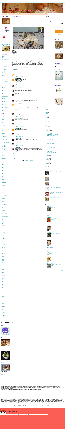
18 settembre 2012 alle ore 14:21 (19, 97)
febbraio (48, 163)
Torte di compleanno (5, 81)
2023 (47, 113)
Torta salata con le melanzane (51, 152)
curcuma (3, 312)
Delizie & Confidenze (50, 247)
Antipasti (3, 87)
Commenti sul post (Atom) (29, 160)
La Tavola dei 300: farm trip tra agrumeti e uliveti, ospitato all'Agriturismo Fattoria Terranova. (55, 234)
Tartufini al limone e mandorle (51, 135)
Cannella (3, 185)
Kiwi (2, 223)
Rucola (3, 278)
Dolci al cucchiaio (4, 66)
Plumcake (3, 75)
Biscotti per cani (4, 57)
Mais (2, 231)
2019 (47, 118)
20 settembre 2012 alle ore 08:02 (19, 151)
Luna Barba (16, 89)
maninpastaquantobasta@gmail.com (46, 402)
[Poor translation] (4, 413)
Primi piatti (3, 98)
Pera (2, 254)
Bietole (3, 183)
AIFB (47, 251)
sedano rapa (4, 315)
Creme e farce (4, 60)
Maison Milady (49, 232)
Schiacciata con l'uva (50, 138)
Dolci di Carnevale (4, 68)
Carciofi (3, 186)
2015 (47, 124)
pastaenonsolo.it (17, 118)
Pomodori (3, 266)
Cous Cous (3, 197)
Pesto (3, 257)
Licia (17, 67)
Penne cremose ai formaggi (51, 147)
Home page (4, 13)
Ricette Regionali (4, 146)
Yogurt (3, 297)
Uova (3, 291)
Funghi (3, 219)
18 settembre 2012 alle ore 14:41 (19, 101)
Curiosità (3, 125)
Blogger (49, 405)
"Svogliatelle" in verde (50, 143)
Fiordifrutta (3, 128)
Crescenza (3, 198)
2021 (47, 116)
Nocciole (3, 247)
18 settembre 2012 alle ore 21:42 (19, 136)
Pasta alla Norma (49, 148)
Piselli (3, 260)
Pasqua (3, 94)
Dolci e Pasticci (49, 217)
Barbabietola (4, 182)
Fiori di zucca (4, 214)
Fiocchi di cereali (4, 213)
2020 (47, 117)
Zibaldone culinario (50, 256)
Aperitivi (3, 90)
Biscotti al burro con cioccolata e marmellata (53, 140)
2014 (47, 125)
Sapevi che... (15, 13)
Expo (2, 126)
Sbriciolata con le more (50, 139)
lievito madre (4, 157)
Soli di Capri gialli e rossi (50, 142)
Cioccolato (3, 191)
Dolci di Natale (4, 69)
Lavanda (3, 226)
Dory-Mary (16, 84)
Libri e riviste (4, 136)
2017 (47, 121)
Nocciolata (3, 145)
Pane (3, 93)
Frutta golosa (4, 72)
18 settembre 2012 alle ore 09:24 (19, 76)
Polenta (3, 263)
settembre (48, 133)
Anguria (3, 170)
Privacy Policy (45, 13)
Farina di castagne (5, 204)
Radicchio (3, 275)
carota (3, 308)
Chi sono (10, 13)
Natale (3, 91)
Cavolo (3, 188)
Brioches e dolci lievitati (5, 59)
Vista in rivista (4, 152)
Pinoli (3, 259)
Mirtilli (3, 241)
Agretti (3, 164)
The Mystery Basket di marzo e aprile (55, 171)
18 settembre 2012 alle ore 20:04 (19, 126)
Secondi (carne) (4, 104)
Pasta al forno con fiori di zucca (54, 197)
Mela (2, 235)
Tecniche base (4, 151)
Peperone (3, 253)
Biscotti (16, 69)
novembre (48, 130)
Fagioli (3, 201)
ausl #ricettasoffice (5, 154)
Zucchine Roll (53, 207)
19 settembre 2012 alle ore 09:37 (19, 140)
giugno (48, 158)
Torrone (3, 290)
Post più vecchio (40, 158)
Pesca (3, 256)
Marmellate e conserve (5, 142)
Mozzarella (3, 244)
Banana (3, 180)
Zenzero (3, 299)
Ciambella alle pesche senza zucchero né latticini (53, 214)
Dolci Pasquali (4, 65)
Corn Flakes (4, 195)
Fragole (3, 217)
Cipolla (3, 192)
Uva (2, 293)
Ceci (2, 189)
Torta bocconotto (49, 144)
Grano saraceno (4, 220)
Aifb (2, 117)
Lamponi (3, 225)
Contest (3, 123)
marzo (48, 162)
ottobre (48, 131)
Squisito (16, 78)
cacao (3, 303)
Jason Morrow (42, 405)
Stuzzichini (3, 110)
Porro (3, 271)
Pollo (2, 265)
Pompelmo (3, 268)
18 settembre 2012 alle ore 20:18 (19, 130)
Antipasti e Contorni (5, 88)
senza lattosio (4, 158)
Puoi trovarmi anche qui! (37, 13)
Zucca (3, 300)
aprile (48, 160)
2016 (47, 122)
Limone (3, 229)
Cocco (3, 194)
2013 (47, 126)
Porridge (3, 269)
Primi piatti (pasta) (4, 101)
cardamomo (3, 306)
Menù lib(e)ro (4, 143)
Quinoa (3, 274)
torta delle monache (53, 240)
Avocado (3, 177)
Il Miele (3, 222)
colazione (3, 155)
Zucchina (3, 302)
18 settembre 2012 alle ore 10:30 (19, 87)
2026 (47, 109)
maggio (48, 159)
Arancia (3, 173)
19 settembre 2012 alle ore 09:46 (19, 145)
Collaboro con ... (21, 13)
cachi (3, 305)
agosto (48, 155)
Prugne (3, 272)
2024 (47, 112)
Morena (16, 147)
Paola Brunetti (17, 103)
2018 (47, 120)
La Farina (3, 133)
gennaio (48, 164)
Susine (3, 287)
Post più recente (15, 158)
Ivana (15, 122)
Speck (3, 284)
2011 (47, 166)
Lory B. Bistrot (49, 206)
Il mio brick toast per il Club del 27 (55, 182)
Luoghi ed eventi (4, 139)
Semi (2, 281)
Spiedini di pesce (49, 151)
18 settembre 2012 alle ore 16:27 (19, 116)
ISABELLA (16, 138)
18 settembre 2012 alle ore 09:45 (19, 82)
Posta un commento (16, 153)
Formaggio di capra (5, 216)
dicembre (48, 129)
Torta (2, 78)
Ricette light (3, 148)
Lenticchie (3, 228)
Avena (3, 176)
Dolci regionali (4, 71)
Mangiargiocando (4, 140)
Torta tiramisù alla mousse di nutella (52, 134)
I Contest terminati (29, 13)
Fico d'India (3, 210)
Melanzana (3, 238)
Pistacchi (3, 262)
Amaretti (3, 167)
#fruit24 (3, 116)
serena (16, 99)
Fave (2, 207)
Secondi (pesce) (4, 107)
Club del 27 (3, 122)
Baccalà (3, 179)
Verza (3, 296)
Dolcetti (3, 63)
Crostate (3, 62)
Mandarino (3, 232)
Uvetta (3, 294)
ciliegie (3, 309)
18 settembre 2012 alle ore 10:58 (19, 91)
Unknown (16, 73)
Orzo (2, 250)
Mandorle (3, 234)
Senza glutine (4, 149)
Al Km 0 (3, 119)
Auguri (3, 120)
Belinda (16, 93)
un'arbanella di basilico (50, 263)
